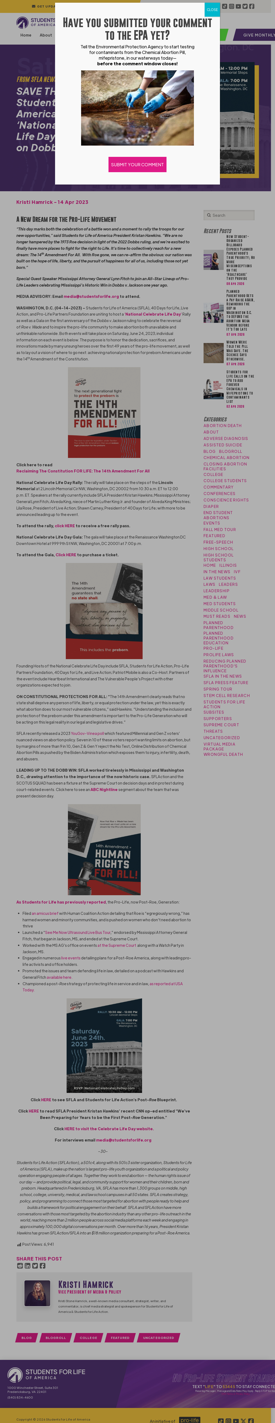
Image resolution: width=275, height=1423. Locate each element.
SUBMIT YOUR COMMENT (137, 164)
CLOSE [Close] (212, 10)
